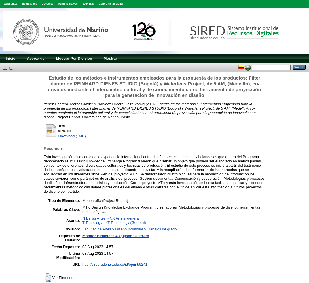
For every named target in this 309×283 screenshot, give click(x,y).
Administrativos (68, 3)
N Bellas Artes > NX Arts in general (110, 218)
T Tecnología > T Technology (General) (114, 222)
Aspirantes (10, 3)
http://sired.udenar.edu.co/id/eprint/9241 (114, 264)
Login (7, 67)
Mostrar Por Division (74, 58)
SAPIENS (88, 3)
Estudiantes (29, 3)
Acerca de (35, 58)
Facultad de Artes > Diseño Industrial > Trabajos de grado (129, 229)
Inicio (10, 58)
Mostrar (110, 58)
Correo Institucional (111, 3)
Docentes (47, 3)
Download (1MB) (72, 136)
